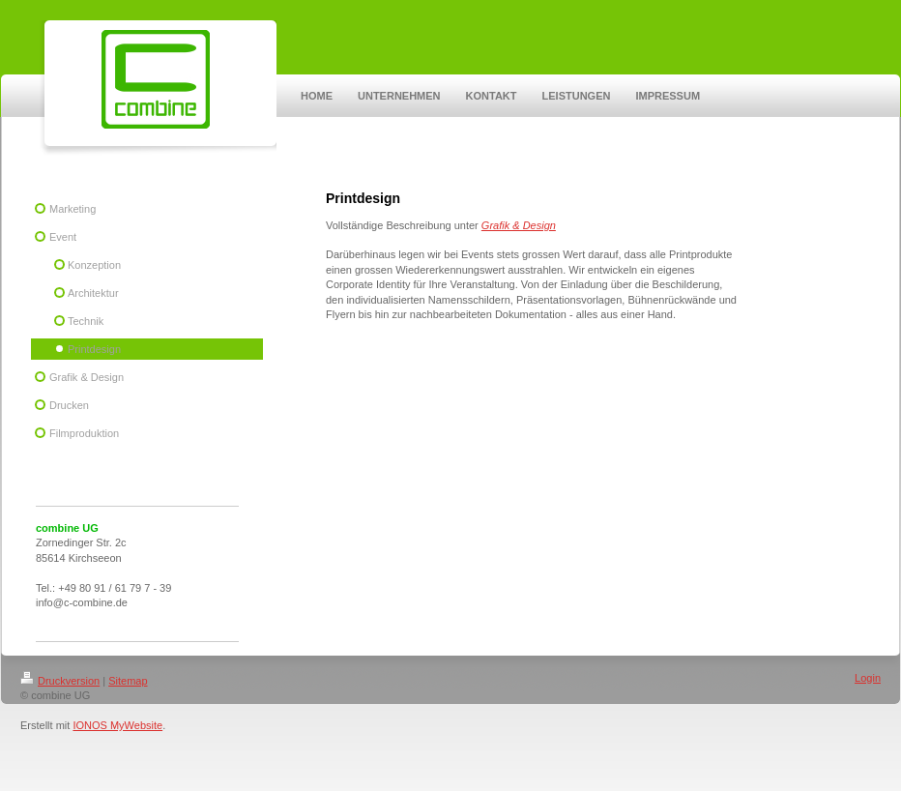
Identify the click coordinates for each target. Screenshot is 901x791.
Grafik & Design (518, 225)
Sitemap (127, 681)
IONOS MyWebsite (117, 725)
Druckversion (60, 681)
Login (868, 678)
